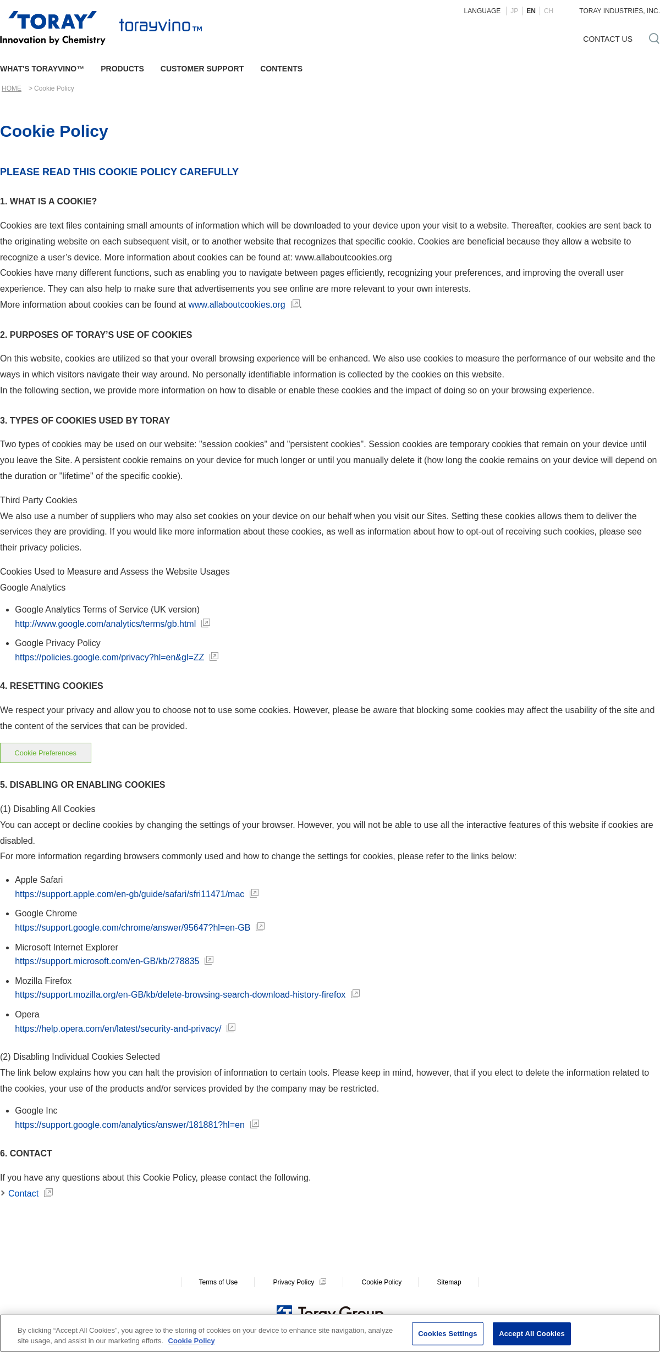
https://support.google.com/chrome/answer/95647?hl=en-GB (132, 927)
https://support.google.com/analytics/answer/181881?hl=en (130, 1125)
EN (531, 11)
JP (514, 11)
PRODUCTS (122, 68)
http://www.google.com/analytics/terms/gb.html (105, 623)
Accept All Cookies (532, 1333)
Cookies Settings (447, 1333)
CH (548, 11)
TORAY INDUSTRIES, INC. (619, 11)
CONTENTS (281, 68)
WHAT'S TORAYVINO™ (42, 68)
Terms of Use (218, 1282)
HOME (11, 88)
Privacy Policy (293, 1282)
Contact (23, 1193)
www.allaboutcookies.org (236, 304)
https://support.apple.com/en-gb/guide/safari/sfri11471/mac (129, 894)
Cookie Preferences (45, 753)
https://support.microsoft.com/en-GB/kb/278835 (107, 961)
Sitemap (449, 1282)
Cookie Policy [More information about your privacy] (191, 1341)
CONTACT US (607, 39)
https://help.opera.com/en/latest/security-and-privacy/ (118, 1028)
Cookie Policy (381, 1282)
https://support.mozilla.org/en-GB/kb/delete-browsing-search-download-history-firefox (180, 994)
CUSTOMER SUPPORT (202, 68)
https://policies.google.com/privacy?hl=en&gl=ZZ (109, 657)
